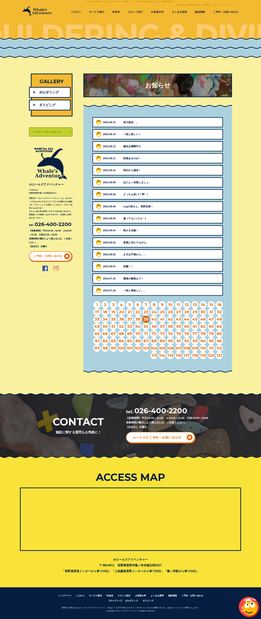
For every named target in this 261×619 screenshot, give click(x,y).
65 (97, 333)
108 (186, 348)
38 (137, 319)
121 (219, 355)
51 (113, 326)
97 (97, 348)
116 (178, 355)
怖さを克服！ (130, 230)
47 (211, 319)
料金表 (116, 12)
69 (129, 333)
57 (162, 326)
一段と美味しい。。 (134, 290)
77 (194, 333)
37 (129, 319)
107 (178, 348)
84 (121, 340)
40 (154, 319)
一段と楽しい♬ (131, 134)
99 (113, 348)
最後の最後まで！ (133, 278)
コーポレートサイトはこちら (47, 132)
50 (105, 326)
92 (186, 340)
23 (146, 312)
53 (129, 326)
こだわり (76, 12)
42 (170, 319)
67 (113, 333)
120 (211, 355)
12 (187, 304)
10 (170, 304)
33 (97, 319)
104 (154, 348)
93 (194, 340)
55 (146, 326)
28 (186, 312)
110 (203, 348)
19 (113, 312)
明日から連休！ (132, 170)
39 (146, 319)
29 (194, 312)
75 (178, 333)
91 (179, 340)
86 (137, 340)
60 (186, 326)
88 (154, 340)
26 (170, 312)
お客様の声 (157, 12)
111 (211, 348)
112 (219, 348)
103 (146, 348)
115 (170, 355)
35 (113, 319)
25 (162, 312)
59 (178, 326)
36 (121, 319)
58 (170, 326)
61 (195, 326)
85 (129, 340)
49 (97, 326)
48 (219, 319)
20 (121, 312)
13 (195, 304)
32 (219, 312)
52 (121, 326)
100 (121, 348)
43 (178, 319)
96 (219, 340)
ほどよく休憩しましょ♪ (136, 182)
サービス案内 (96, 12)
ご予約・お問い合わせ (225, 12)
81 (97, 340)
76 (186, 333)
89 (162, 340)
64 (219, 326)
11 (178, 304)
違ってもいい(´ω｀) (134, 218)
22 (137, 312)
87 (146, 340)
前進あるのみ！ (132, 158)
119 (203, 355)
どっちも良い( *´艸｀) (135, 194)
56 (154, 326)
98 (105, 348)
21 (130, 312)
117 (187, 355)
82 (105, 340)
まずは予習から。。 (134, 254)
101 (130, 348)
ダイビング (47, 105)
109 (194, 348)
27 (178, 312)
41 (162, 319)
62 (203, 326)
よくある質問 (179, 12)
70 (137, 333)
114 (162, 355)
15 (211, 304)
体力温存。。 (130, 122)
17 (97, 312)
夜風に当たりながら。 (136, 242)
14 (203, 304)
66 (105, 333)
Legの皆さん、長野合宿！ (138, 206)
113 (154, 355)
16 (219, 304)
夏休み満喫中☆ (132, 146)
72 (154, 333)
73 (162, 333)
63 (211, 326)
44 (187, 319)
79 (211, 333)
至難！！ (128, 266)
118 (195, 355)
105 (162, 348)
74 (170, 333)
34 (105, 319)
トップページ (64, 595)
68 (121, 333)
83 (113, 340)
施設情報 (200, 12)
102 (137, 348)
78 (203, 333)
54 (137, 326)
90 (170, 340)
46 (203, 319)
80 (219, 333)
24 (154, 312)
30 (203, 312)
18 (105, 312)
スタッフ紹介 (135, 12)
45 (195, 319)
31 (211, 312)
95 (211, 340)
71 (146, 333)
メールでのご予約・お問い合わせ (157, 437)
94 (203, 340)
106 (170, 348)
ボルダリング (49, 92)
